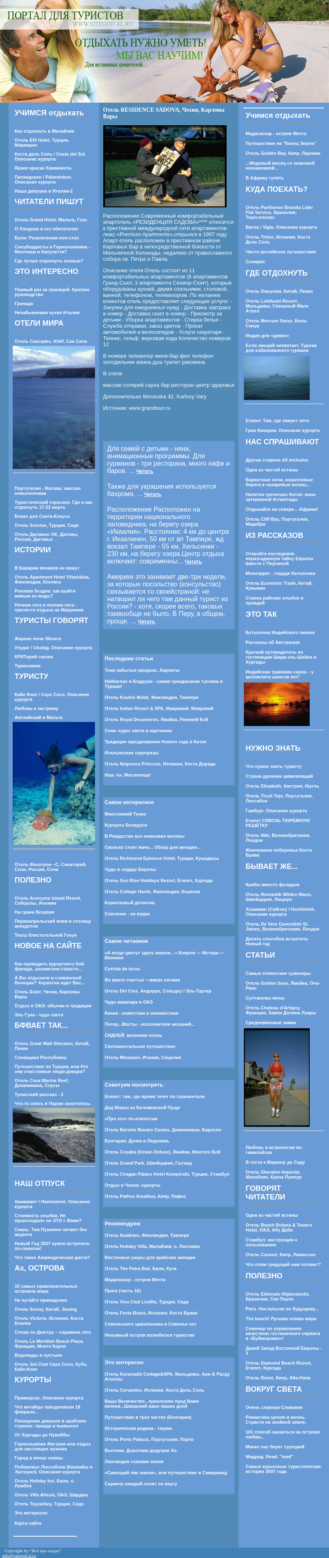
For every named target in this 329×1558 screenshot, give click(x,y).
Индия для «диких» (267, 335)
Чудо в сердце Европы (130, 869)
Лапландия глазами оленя (134, 1461)
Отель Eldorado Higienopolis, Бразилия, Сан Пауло (278, 1296)
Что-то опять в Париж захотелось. (53, 1103)
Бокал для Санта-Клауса (42, 516)
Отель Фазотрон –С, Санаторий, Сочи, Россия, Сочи (51, 867)
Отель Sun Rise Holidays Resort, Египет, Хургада (159, 880)
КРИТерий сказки (34, 656)
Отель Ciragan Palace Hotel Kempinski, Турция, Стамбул (167, 1174)
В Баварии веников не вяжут (47, 567)
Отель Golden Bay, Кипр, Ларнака (283, 153)
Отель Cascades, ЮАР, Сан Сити (51, 341)
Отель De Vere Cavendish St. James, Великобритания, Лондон (282, 926)
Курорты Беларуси (126, 825)
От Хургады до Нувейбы (42, 1434)
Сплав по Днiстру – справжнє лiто (53, 1332)
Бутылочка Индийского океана (280, 632)
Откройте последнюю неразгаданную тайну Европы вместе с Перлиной (279, 558)
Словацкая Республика (41, 1057)
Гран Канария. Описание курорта (283, 430)
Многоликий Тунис (125, 813)
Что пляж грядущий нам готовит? (283, 1264)
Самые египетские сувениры (278, 973)
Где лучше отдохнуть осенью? (49, 260)
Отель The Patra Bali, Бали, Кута (141, 1268)
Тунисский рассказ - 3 (39, 1094)
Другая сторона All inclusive (277, 459)
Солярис (255, 261)
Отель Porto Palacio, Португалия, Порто (149, 1439)
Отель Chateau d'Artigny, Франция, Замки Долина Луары (281, 1010)
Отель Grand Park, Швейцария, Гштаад (148, 1162)
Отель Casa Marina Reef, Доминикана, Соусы (42, 1083)
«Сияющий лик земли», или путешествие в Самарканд (166, 1472)
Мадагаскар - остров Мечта (135, 1279)
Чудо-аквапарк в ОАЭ (129, 1002)
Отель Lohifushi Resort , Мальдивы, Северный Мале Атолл (277, 306)
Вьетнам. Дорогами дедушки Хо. (141, 1450)
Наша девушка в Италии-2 (44, 190)
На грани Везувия (34, 912)
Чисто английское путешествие (281, 251)
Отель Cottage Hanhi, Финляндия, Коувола (152, 891)
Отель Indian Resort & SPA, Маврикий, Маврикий (159, 708)
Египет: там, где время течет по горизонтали (155, 1096)
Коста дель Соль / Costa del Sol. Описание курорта (50, 156)
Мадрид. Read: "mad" (269, 1456)
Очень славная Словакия (274, 1407)
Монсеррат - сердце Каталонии (280, 573)
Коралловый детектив (130, 902)
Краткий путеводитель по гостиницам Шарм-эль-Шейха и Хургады (281, 657)
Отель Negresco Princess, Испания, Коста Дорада (160, 763)
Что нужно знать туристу (273, 766)
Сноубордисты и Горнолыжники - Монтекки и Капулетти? (52, 249)
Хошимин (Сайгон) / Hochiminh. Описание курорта (280, 912)
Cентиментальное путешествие (140, 1046)
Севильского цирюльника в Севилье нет (151, 1323)
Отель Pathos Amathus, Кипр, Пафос (146, 1196)
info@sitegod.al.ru (19, 1555)
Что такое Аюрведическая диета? (52, 1257)
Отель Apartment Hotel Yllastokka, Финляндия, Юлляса (52, 579)
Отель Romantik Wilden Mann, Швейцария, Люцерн (279, 897)
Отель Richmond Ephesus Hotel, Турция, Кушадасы (162, 858)
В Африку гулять (265, 177)
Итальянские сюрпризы (132, 752)
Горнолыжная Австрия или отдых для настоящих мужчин (53, 1446)
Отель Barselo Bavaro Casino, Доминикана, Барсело (163, 1129)
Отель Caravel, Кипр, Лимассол (280, 1254)
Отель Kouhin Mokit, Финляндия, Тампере (152, 697)
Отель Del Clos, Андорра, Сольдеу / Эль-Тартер (158, 990)
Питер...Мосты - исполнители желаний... (150, 1024)
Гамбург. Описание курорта (276, 810)
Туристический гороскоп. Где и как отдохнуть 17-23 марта (54, 505)
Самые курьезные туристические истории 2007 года (283, 1469)
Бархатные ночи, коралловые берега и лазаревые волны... (279, 482)
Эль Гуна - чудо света (39, 1014)
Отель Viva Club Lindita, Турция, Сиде (147, 1301)
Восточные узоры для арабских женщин (150, 1257)
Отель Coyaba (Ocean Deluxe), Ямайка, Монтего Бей (162, 1151)
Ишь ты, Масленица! (128, 774)
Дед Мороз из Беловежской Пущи (142, 1107)
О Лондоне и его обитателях (47, 228)
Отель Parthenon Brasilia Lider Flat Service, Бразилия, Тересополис (279, 212)
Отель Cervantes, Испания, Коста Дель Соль (154, 1390)
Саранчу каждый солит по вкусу (141, 1483)
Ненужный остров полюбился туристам (150, 1335)
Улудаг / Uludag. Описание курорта (54, 647)
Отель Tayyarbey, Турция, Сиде (49, 1503)
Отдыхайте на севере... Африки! (282, 509)
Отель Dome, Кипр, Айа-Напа (278, 1377)
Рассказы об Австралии (272, 642)
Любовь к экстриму (36, 708)
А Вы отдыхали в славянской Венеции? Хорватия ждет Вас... (50, 980)
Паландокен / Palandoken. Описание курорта (43, 179)
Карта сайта (28, 1523)
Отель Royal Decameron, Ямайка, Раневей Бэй (157, 719)
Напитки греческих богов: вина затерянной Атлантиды (280, 497)
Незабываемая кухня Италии (47, 312)
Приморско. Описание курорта (49, 1397)
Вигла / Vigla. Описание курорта (281, 227)
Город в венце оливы (39, 1457)
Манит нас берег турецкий (275, 1446)
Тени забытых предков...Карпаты (142, 670)
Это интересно (31, 1512)
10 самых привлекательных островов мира (46, 1289)
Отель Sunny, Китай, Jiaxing (46, 1309)
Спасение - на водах (127, 913)
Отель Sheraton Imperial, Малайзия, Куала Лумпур (273, 1174)
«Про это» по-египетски (131, 1118)
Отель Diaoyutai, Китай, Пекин (279, 291)
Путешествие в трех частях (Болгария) (148, 1417)
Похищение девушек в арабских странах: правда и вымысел (51, 1423)
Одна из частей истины (272, 469)
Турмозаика (28, 665)
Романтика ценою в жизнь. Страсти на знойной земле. (276, 1420)
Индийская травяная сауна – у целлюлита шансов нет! (279, 674)
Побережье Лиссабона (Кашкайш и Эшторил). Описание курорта (54, 1469)
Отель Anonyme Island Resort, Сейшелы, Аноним (48, 900)
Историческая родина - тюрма (138, 1428)
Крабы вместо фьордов (272, 884)
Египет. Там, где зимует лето (277, 420)
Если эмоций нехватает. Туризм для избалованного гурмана (281, 348)
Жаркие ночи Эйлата (38, 638)
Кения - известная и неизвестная (141, 1013)
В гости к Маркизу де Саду (275, 1162)
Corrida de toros (122, 968)
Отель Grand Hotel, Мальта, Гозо (51, 219)
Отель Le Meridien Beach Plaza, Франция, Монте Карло (49, 1344)
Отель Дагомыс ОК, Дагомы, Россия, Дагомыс (47, 537)
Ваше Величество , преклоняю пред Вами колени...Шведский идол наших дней (152, 1404)
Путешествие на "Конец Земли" (281, 143)
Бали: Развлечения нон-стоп (47, 237)
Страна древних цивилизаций (279, 776)
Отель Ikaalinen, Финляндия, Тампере (147, 1235)
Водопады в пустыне (39, 1355)
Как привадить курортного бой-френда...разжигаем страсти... (50, 966)
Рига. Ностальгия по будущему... (282, 1308)
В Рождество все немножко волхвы (145, 836)
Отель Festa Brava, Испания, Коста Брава (151, 1312)
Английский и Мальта (39, 717)
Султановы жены (265, 997)
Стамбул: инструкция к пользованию (271, 1242)
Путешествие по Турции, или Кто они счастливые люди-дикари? (51, 1069)
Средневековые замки (271, 1022)
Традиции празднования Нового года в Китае (156, 741)
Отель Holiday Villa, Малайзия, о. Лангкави (152, 1246)
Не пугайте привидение (41, 1300)
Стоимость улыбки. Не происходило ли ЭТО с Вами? (48, 1218)
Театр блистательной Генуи (46, 935)
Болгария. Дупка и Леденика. (137, 1140)
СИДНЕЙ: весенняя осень (133, 1035)
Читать (144, 471)
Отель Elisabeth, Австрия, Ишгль (282, 786)
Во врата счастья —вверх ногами (142, 979)
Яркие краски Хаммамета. (43, 167)
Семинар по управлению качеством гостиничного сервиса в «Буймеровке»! (283, 1333)
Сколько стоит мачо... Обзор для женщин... (153, 847)
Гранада (24, 303)
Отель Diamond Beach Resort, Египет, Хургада (279, 1365)
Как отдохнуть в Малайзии (44, 131)
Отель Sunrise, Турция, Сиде (47, 525)
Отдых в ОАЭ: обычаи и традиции (53, 1005)
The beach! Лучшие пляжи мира (281, 1318)
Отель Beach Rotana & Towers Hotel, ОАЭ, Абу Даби (279, 1227)
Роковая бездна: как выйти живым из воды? (45, 593)
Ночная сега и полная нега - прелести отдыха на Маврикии (49, 607)
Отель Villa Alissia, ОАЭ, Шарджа (51, 1494)
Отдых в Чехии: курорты (133, 1185)
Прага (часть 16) (123, 1290)
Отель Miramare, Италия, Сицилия (143, 1057)
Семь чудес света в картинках (138, 730)
